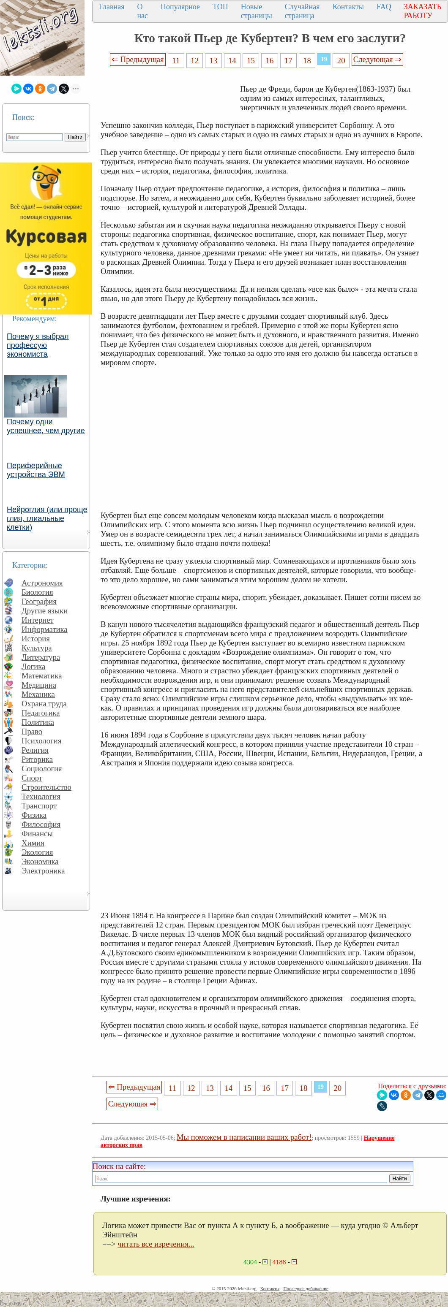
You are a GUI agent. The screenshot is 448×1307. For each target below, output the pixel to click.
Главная (111, 7)
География (39, 601)
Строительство (46, 787)
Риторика (37, 759)
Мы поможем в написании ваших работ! (244, 1137)
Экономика (40, 861)
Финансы (37, 833)
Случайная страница (302, 11)
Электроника (43, 870)
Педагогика (41, 712)
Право (32, 731)
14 (232, 60)
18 (307, 60)
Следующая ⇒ (377, 59)
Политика (38, 722)
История (36, 638)
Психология (41, 740)
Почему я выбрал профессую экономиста (38, 345)
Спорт (32, 777)
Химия (33, 842)
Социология (42, 768)
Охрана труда (44, 703)
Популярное (180, 7)
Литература (41, 657)
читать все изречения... (155, 1243)
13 (214, 60)
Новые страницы (256, 11)
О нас (142, 11)
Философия (41, 824)
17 (288, 60)
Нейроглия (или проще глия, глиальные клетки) (47, 518)
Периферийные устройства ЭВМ (36, 470)
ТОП (220, 7)
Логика (33, 666)
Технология (41, 796)
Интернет (38, 620)
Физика (34, 815)
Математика (42, 675)
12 (195, 60)
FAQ (384, 7)
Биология (37, 592)
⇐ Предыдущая (138, 59)
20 (341, 60)
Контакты (348, 7)
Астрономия (42, 582)
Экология (37, 852)
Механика (38, 694)
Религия (35, 750)
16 (270, 60)
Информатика (45, 629)
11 (176, 60)
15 (251, 60)
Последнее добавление (305, 1288)
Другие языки (45, 610)
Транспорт (39, 805)
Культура (37, 647)
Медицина (39, 685)
